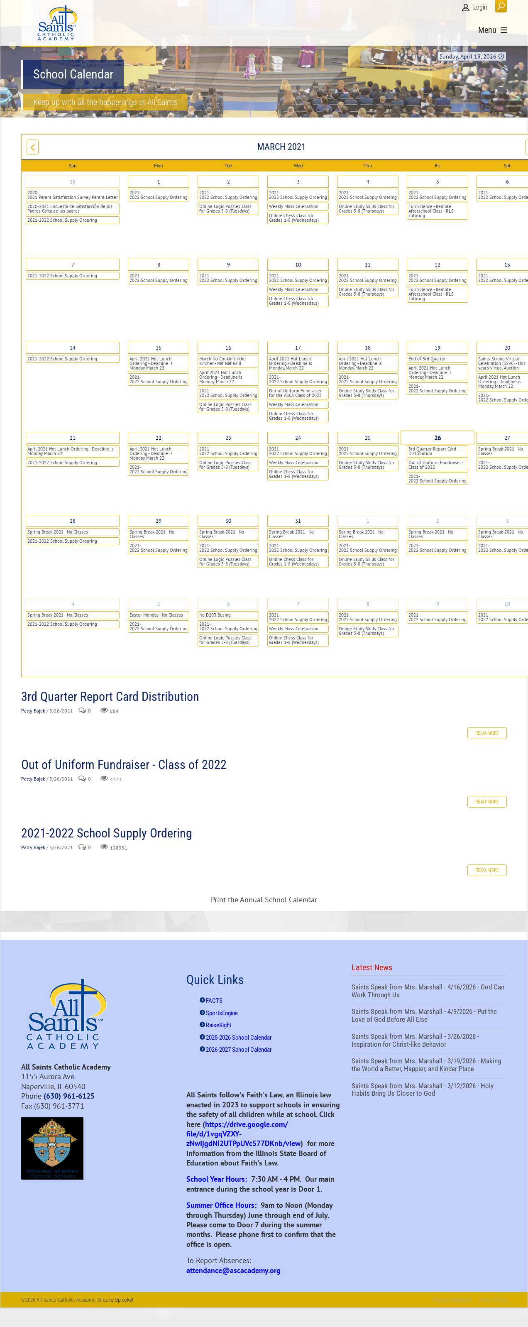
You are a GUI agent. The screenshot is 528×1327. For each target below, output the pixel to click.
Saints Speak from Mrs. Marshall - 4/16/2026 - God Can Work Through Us (429, 992)
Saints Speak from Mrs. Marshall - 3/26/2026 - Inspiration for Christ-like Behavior (429, 1041)
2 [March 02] (228, 181)
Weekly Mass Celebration (293, 206)
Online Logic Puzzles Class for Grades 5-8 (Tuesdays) (225, 208)
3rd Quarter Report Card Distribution (432, 451)
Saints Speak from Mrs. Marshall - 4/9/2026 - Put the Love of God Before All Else (429, 1016)
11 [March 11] (368, 264)
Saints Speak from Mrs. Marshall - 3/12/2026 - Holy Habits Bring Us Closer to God (429, 1091)
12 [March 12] (437, 264)
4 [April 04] (72, 603)
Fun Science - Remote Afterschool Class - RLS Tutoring (431, 210)
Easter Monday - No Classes (156, 615)
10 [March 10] (298, 264)
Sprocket (124, 1300)
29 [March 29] (158, 520)
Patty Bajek (33, 711)
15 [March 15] (158, 347)
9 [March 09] (228, 264)
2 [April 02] (437, 520)
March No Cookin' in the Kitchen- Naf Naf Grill (222, 361)
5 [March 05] (437, 181)
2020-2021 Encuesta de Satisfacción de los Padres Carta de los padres (69, 208)
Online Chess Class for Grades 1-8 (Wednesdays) (294, 218)
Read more (487, 733)
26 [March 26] (437, 438)
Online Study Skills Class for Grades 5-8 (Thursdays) (366, 208)
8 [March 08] (158, 264)
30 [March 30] (228, 520)
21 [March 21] (73, 437)
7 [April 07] (298, 603)
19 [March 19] (437, 347)
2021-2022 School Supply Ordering (62, 220)
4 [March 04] (368, 181)
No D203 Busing (215, 615)
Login (480, 7)
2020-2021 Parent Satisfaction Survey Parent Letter (72, 195)
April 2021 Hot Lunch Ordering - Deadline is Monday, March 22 (151, 363)
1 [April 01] (368, 520)
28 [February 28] (73, 181)
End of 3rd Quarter (427, 359)
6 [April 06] (228, 603)
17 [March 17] (298, 347)
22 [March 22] (158, 437)
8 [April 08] (368, 603)
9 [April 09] (437, 603)
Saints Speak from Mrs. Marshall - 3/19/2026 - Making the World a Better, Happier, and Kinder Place (429, 1066)
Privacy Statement (452, 1300)
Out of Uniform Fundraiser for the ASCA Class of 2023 (295, 393)
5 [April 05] (158, 603)
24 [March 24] (298, 437)
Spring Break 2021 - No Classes (57, 532)
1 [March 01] (158, 181)
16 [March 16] (228, 347)
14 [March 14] (73, 347)
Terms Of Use (492, 1300)
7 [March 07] (72, 264)
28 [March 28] (73, 520)
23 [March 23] (228, 437)
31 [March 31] (298, 520)
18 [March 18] (368, 347)
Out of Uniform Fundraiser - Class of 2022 (436, 465)
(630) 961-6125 (69, 1096)
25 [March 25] (368, 437)
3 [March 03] (298, 181)
